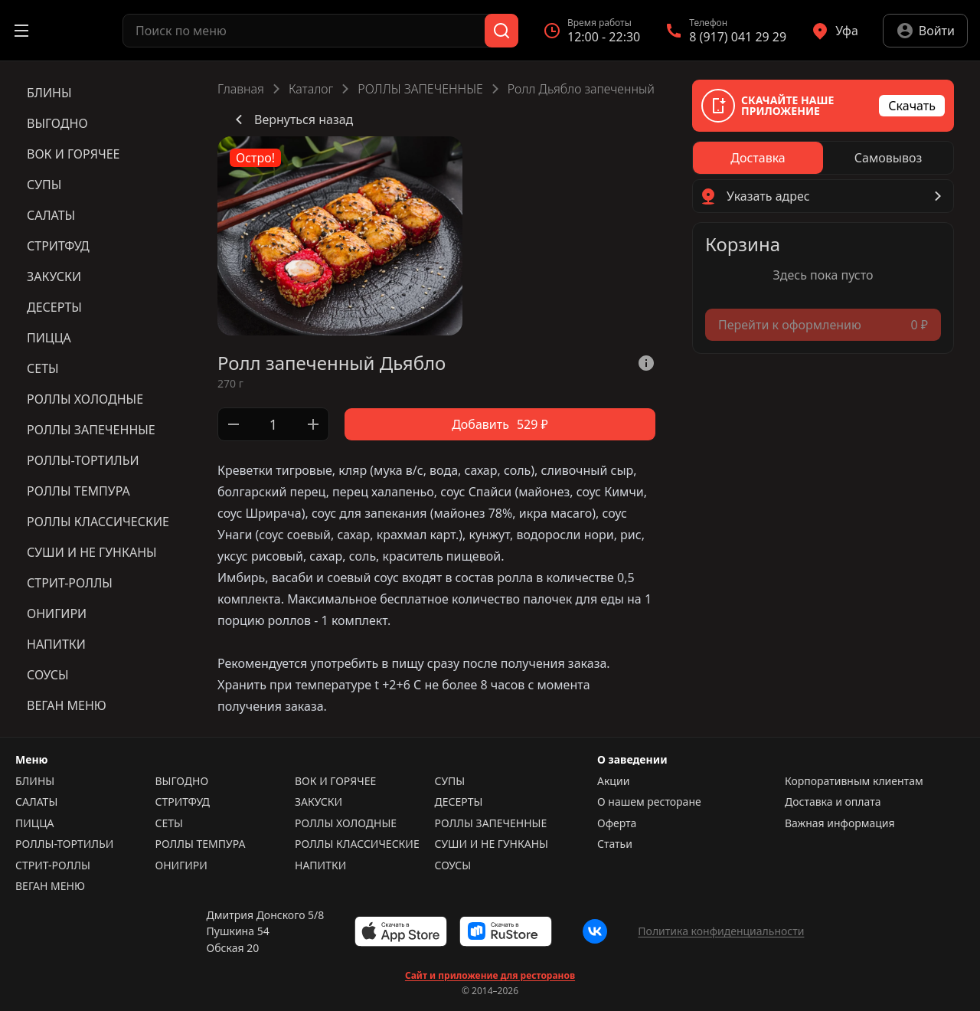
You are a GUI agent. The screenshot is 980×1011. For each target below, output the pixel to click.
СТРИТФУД (183, 802)
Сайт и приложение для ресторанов (490, 976)
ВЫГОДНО (182, 781)
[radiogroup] (823, 158)
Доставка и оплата (832, 802)
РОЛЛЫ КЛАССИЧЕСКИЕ (357, 844)
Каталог (311, 89)
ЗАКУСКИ (318, 802)
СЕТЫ (169, 823)
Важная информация (840, 823)
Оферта (616, 823)
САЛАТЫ (36, 802)
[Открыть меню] (21, 30)
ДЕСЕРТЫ (459, 802)
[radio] (758, 158)
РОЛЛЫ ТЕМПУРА (200, 844)
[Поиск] (501, 30)
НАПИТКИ (320, 865)
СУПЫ (450, 781)
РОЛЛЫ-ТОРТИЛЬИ (64, 844)
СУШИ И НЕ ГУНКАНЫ (491, 844)
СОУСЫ (453, 865)
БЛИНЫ (34, 781)
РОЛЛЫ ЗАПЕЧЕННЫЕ (420, 89)
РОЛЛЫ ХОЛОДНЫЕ (346, 823)
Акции (613, 781)
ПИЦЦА (34, 823)
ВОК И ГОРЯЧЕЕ (335, 781)
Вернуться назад (291, 119)
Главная (240, 89)
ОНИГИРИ (181, 865)
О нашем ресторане (649, 802)
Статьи (614, 844)
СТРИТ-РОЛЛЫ (52, 865)
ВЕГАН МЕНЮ (50, 886)
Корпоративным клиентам (854, 781)
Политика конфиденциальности (721, 931)
